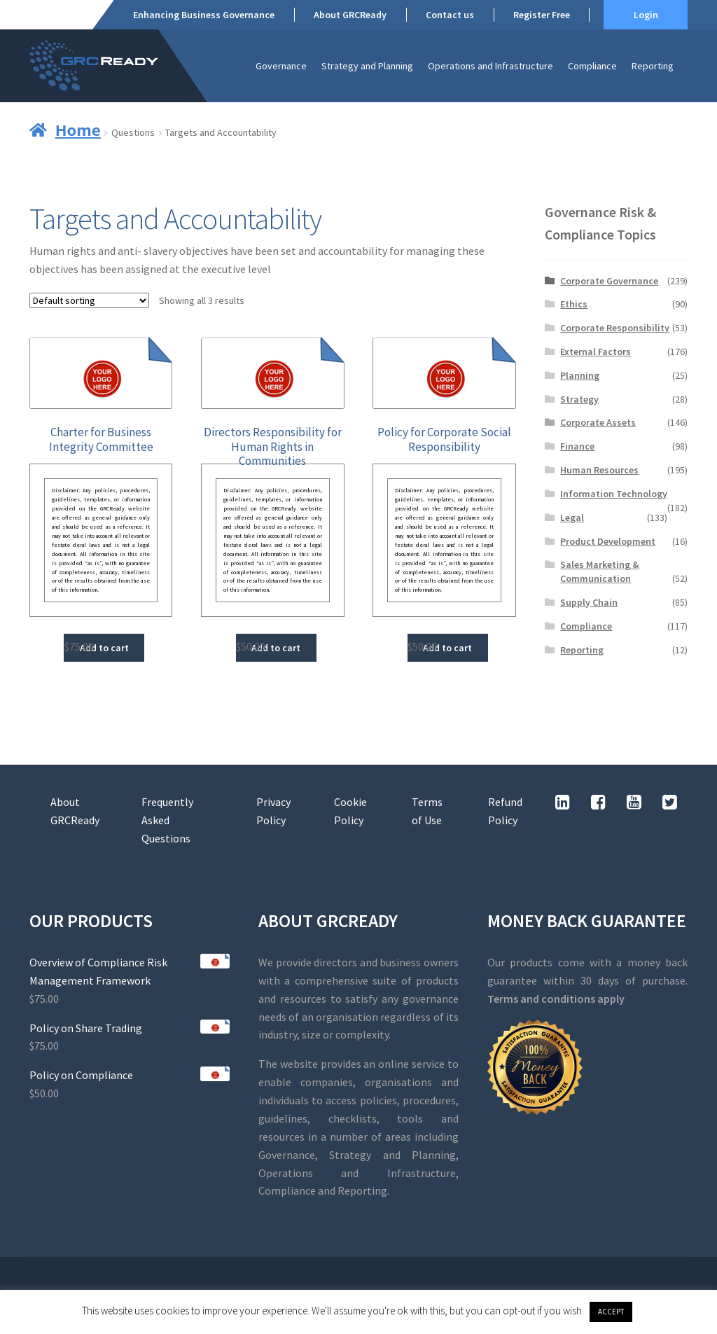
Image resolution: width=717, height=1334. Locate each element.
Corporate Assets (598, 422)
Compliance (592, 66)
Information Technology (613, 493)
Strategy (579, 399)
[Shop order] (89, 300)
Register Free (541, 14)
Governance (281, 66)
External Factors (595, 351)
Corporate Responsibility (614, 327)
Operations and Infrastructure (490, 66)
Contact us (450, 14)
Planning (579, 375)
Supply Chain (589, 602)
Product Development (607, 541)
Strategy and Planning (367, 66)
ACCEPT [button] (611, 1311)
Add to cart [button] (104, 647)
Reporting (653, 66)
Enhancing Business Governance (203, 14)
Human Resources (599, 470)
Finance (577, 446)
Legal (572, 517)
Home (78, 129)
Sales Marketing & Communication (599, 571)
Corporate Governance (609, 281)
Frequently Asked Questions (167, 820)
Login (646, 14)
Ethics (573, 304)
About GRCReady (350, 14)
